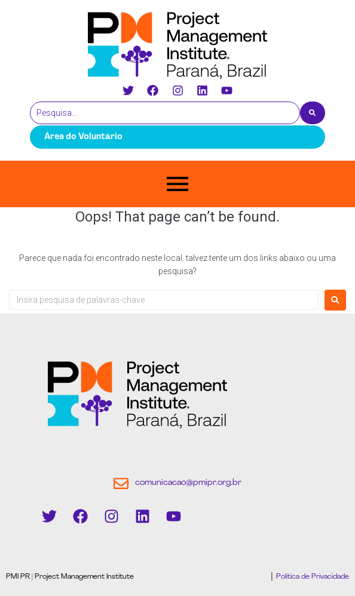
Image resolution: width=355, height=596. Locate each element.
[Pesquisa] (165, 113)
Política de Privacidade (311, 576)
